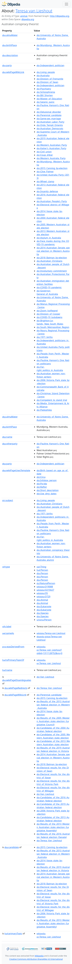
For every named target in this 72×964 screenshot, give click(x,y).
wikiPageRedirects (15, 688)
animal (23, 16)
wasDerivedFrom (13, 646)
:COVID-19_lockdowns (49, 317)
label (6, 626)
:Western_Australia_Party (51, 158)
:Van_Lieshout (45, 676)
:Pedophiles (44, 409)
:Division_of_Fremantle (50, 78)
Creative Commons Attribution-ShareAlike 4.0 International (36, 959)
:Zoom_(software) (47, 310)
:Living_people (46, 72)
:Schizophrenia (46, 92)
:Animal (42, 599)
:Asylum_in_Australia (49, 237)
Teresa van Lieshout (33, 11)
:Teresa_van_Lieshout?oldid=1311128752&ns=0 (49, 650)
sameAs (8, 633)
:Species (43, 613)
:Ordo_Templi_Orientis (50, 125)
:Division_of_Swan (47, 82)
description (10, 55)
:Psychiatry (44, 88)
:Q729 (43, 596)
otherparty (9, 443)
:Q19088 (45, 586)
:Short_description (48, 490)
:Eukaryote (44, 606)
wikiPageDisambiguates (16, 680)
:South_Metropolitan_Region (53, 327)
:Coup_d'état (45, 154)
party (7, 65)
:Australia (43, 75)
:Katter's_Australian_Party (51, 148)
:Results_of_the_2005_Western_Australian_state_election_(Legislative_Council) (53, 721)
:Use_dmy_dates (46, 493)
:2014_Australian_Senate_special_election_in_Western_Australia (53, 251)
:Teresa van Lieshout (51, 633)
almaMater (10, 35)
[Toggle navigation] (66, 4)
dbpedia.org (27, 19)
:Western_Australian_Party (52, 145)
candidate (11, 847)
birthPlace (9, 45)
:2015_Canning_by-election (52, 168)
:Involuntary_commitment (52, 270)
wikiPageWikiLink (13, 72)
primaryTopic (13, 933)
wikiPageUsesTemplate (16, 470)
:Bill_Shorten (45, 95)
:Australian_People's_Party (52, 201)
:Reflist (42, 486)
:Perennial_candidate (49, 115)
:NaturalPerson (46, 583)
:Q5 (42, 593)
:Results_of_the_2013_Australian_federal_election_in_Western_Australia (53, 705)
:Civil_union (44, 151)
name (7, 436)
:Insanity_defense (47, 191)
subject (7, 500)
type (6, 566)
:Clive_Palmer (45, 171)
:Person (42, 570)
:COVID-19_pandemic (49, 287)
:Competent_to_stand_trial (52, 400)
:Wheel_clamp (45, 181)
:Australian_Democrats (50, 128)
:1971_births (45, 337)
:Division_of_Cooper (48, 313)
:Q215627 (45, 589)
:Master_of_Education (49, 98)
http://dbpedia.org (59, 16)
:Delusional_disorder (49, 111)
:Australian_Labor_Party (50, 121)
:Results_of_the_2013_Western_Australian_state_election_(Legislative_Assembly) (53, 827)
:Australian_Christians (49, 260)
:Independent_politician (50, 65)
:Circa (41, 477)
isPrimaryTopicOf (13, 660)
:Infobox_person (47, 480)
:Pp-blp (42, 483)
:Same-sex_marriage (49, 118)
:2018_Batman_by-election (52, 257)
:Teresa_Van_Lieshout (49, 688)
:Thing (41, 566)
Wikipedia (39, 955)
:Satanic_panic (45, 101)
